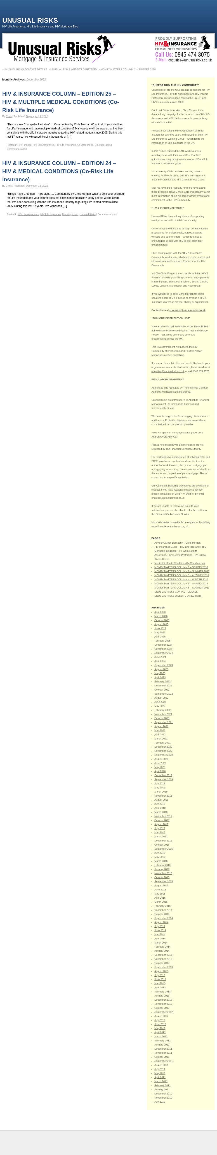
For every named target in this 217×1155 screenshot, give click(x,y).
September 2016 (163, 848)
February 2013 (162, 991)
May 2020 (159, 767)
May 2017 (159, 832)
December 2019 (163, 775)
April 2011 (160, 1077)
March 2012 (160, 1036)
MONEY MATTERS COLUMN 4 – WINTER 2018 (181, 579)
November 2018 (163, 795)
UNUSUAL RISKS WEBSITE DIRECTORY (73, 69)
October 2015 (162, 877)
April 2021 (160, 734)
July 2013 (159, 975)
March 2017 (160, 836)
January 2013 (162, 995)
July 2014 (159, 926)
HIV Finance (25, 144)
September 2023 (163, 665)
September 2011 (163, 1061)
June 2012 (160, 1024)
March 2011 (160, 1081)
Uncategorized (85, 144)
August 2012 (161, 1016)
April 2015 (160, 897)
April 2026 (160, 612)
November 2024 (163, 648)
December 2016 (163, 840)
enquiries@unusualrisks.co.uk (187, 310)
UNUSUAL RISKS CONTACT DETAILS (25, 69)
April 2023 (160, 677)
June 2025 (160, 628)
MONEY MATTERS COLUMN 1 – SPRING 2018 (181, 567)
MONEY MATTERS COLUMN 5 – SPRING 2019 (181, 583)
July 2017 (159, 828)
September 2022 (163, 693)
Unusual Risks (30, 20)
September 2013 (163, 967)
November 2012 (163, 1003)
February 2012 (162, 1040)
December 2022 (163, 685)
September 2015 (163, 881)
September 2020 (163, 755)
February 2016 (162, 865)
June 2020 (160, 763)
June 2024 (160, 657)
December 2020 (163, 746)
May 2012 (159, 1028)
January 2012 (162, 1044)
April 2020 (160, 771)
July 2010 (159, 1101)
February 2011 (162, 1085)
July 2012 (159, 1020)
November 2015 (163, 873)
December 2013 (163, 954)
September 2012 (163, 1012)
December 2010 (163, 1093)
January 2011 (162, 1089)
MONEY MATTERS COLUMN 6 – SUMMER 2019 (181, 587)
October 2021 (162, 718)
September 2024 (163, 653)
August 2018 (161, 799)
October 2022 (162, 689)
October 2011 (162, 1056)
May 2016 (159, 857)
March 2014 (160, 942)
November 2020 (163, 750)
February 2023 (162, 681)
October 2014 (162, 914)
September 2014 (163, 918)
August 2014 (161, 922)
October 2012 (162, 1008)
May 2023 (159, 673)
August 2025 (161, 624)
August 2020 (161, 759)
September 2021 (163, 722)
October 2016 (162, 844)
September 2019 (163, 779)
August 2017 (161, 824)
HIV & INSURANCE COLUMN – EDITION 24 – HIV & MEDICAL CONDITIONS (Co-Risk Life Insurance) (59, 171)
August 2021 (161, 726)
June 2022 (160, 701)
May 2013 (159, 983)
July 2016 (159, 852)
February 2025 (162, 640)
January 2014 (162, 950)
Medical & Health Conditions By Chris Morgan (179, 563)
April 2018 (160, 808)
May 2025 (159, 632)
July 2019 (159, 783)
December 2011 (163, 1048)
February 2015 (162, 906)
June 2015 (160, 889)
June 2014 (160, 930)
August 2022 (161, 697)
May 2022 (159, 706)
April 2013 (160, 987)
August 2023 (161, 669)
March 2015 (160, 901)
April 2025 (160, 636)
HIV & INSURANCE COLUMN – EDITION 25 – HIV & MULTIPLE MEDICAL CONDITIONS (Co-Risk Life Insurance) (60, 102)
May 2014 (159, 934)
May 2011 (159, 1073)
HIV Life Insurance (65, 144)
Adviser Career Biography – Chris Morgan (177, 542)
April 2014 (160, 938)
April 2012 (160, 1032)
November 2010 (163, 1097)
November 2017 (163, 816)
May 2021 (159, 730)
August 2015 (161, 885)
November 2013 (163, 959)
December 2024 (163, 644)
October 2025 (162, 620)
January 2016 (162, 869)
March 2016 (160, 861)
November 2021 (163, 714)
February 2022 (162, 710)
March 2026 (160, 616)
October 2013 (162, 963)
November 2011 (163, 1052)
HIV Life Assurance (43, 144)
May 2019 (159, 787)
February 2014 (162, 946)
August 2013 (161, 971)
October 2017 (162, 820)
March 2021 (160, 738)
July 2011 (159, 1069)
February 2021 (162, 742)
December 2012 (163, 999)
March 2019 (160, 791)
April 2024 (160, 661)
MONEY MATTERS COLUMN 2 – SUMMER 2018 (128, 69)
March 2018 (160, 812)
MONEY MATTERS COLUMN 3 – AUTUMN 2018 (181, 575)
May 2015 (159, 893)
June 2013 (160, 979)
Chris (9, 116)
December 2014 (163, 910)
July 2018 (159, 803)
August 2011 (161, 1065)
